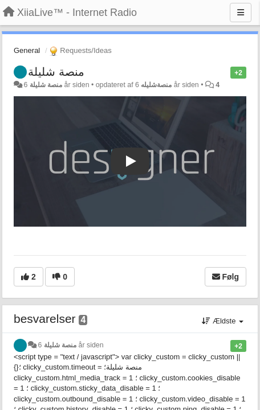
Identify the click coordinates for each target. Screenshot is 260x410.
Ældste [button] (222, 321)
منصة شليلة (56, 71)
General (27, 50)
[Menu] (240, 12)
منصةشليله (156, 85)
